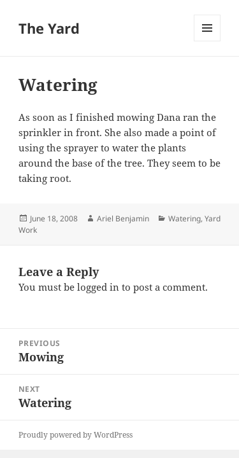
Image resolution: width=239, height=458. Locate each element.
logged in (98, 287)
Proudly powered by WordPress (75, 434)
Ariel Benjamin (123, 218)
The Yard (49, 28)
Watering (184, 218)
